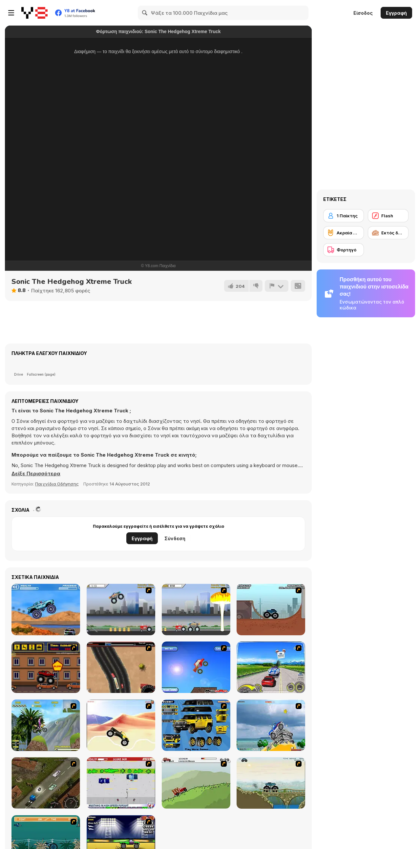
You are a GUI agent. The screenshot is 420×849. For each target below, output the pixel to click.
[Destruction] (196, 609)
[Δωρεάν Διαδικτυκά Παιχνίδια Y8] (34, 13)
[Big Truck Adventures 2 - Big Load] (196, 783)
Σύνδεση (174, 538)
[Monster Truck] (121, 725)
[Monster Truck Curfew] (45, 667)
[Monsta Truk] (196, 667)
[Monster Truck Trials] (271, 609)
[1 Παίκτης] (343, 215)
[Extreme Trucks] (271, 783)
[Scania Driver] (45, 783)
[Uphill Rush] (45, 725)
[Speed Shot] (271, 667)
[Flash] (388, 215)
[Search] (145, 13)
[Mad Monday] (121, 783)
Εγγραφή (396, 13)
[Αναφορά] (276, 286)
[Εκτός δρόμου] (388, 232)
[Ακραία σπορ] (343, 232)
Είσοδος (363, 13)
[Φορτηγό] (343, 249)
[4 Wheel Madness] (45, 609)
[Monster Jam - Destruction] (121, 609)
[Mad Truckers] (121, 667)
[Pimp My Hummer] (196, 725)
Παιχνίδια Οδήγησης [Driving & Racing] (57, 483)
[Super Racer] (271, 725)
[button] (35, 473)
